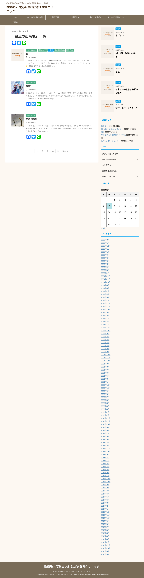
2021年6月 (105, 373)
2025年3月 (105, 270)
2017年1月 (105, 509)
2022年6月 (105, 340)
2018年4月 (105, 467)
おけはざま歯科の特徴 (35, 17)
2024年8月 (105, 288)
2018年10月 (105, 452)
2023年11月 (105, 306)
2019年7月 (105, 433)
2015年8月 (105, 554)
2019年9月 (105, 427)
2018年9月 (105, 455)
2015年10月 (105, 548)
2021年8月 (105, 367)
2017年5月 (105, 497)
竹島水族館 (31, 119)
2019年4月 (105, 442)
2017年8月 (105, 488)
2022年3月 (105, 349)
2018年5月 (105, 464)
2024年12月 (105, 276)
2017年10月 (105, 482)
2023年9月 (105, 312)
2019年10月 (105, 424)
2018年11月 (105, 448)
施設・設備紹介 (96, 17)
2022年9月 (105, 334)
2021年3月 (105, 379)
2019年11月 (105, 421)
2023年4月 (105, 321)
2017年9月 (105, 485)
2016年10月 (105, 518)
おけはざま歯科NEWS (116, 17)
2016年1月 (105, 542)
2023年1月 (105, 325)
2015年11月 (105, 545)
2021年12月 (105, 355)
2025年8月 (105, 258)
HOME (15, 17)
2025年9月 (105, 255)
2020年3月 (105, 409)
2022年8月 (105, 337)
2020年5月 (105, 403)
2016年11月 (105, 515)
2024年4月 (105, 294)
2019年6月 (105, 436)
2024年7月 (105, 291)
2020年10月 (105, 388)
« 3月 (103, 228)
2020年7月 (105, 397)
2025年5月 (105, 264)
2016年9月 (105, 521)
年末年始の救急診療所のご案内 (113, 135)
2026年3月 (105, 240)
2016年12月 (105, 512)
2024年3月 (105, 297)
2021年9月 (105, 364)
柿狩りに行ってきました (127, 108)
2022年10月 (105, 331)
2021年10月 (105, 361)
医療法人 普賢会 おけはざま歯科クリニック (72, 566)
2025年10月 (105, 252)
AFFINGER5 (104, 574)
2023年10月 (105, 309)
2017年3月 (105, 503)
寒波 (118, 72)
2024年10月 (105, 282)
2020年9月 (105, 391)
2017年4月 (105, 500)
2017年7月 (105, 491)
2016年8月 (105, 524)
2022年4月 (105, 346)
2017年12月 (105, 479)
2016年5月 (105, 533)
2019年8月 (105, 430)
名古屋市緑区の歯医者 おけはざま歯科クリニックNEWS (72, 571)
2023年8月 (105, 315)
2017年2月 (105, 506)
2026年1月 (105, 243)
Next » (65, 151)
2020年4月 (105, 406)
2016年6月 (105, 530)
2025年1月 (105, 273)
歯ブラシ (120, 36)
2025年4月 (105, 267)
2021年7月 (105, 370)
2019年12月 (105, 418)
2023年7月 (105, 318)
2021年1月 (105, 382)
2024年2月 (105, 300)
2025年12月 (105, 246)
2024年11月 (105, 279)
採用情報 (15, 22)
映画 (28, 86)
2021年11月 (105, 358)
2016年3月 (105, 539)
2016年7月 (105, 527)
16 (58, 151)
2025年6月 (105, 261)
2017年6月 (105, 494)
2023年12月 (105, 303)
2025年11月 (105, 249)
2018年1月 (105, 476)
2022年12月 (105, 328)
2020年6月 (105, 400)
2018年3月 (105, 470)
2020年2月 (105, 412)
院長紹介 (76, 17)
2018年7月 (105, 461)
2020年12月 (105, 385)
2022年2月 (105, 352)
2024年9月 (105, 285)
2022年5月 (105, 343)
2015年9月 (105, 551)
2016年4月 (105, 536)
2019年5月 (105, 439)
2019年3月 (105, 445)
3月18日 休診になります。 (112, 129)
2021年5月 (105, 376)
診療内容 (55, 17)
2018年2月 (105, 473)
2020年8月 (105, 394)
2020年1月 (105, 415)
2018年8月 (105, 458)
